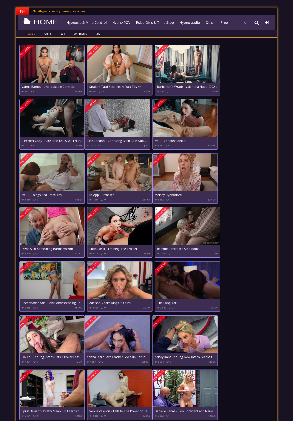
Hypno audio (188, 22)
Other (209, 22)
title (98, 33)
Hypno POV (120, 22)
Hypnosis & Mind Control (85, 22)
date (30, 33)
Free (222, 22)
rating (47, 33)
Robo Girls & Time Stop (154, 22)
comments (80, 33)
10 (86, 376)
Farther (107, 376)
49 (96, 376)
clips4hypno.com (39, 22)
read (62, 33)
